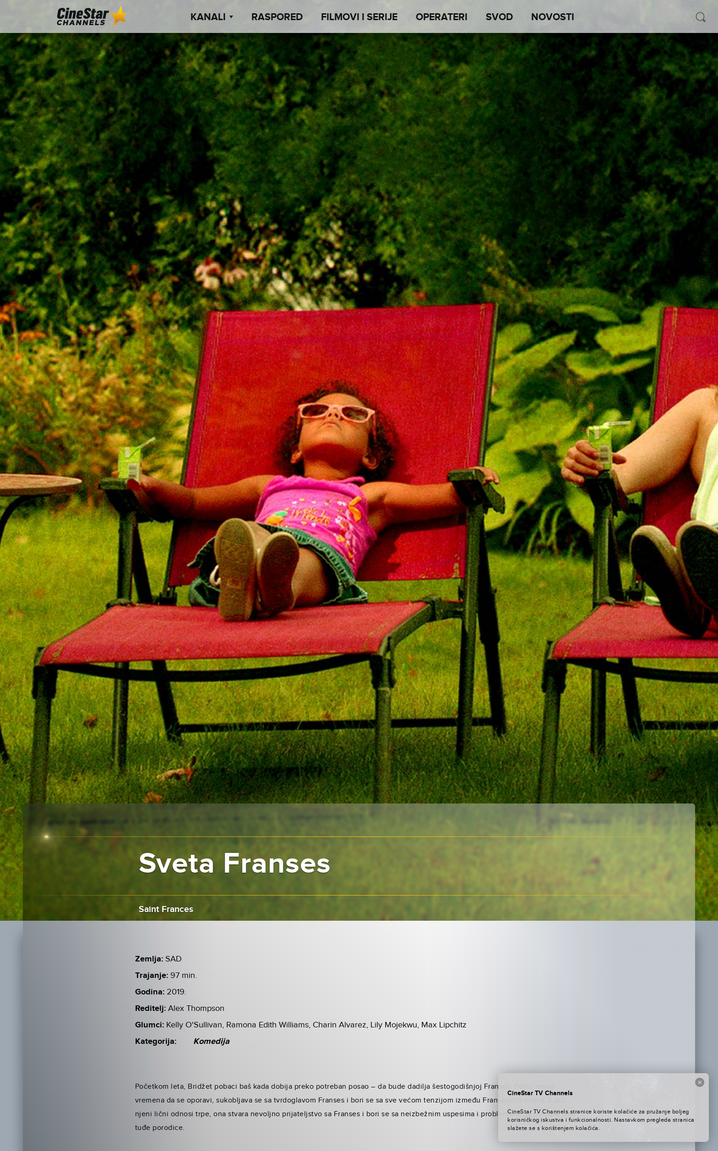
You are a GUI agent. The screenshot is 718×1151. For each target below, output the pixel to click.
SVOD (499, 17)
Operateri (442, 17)
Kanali (211, 17)
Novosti (552, 17)
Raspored (277, 17)
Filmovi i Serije (359, 17)
